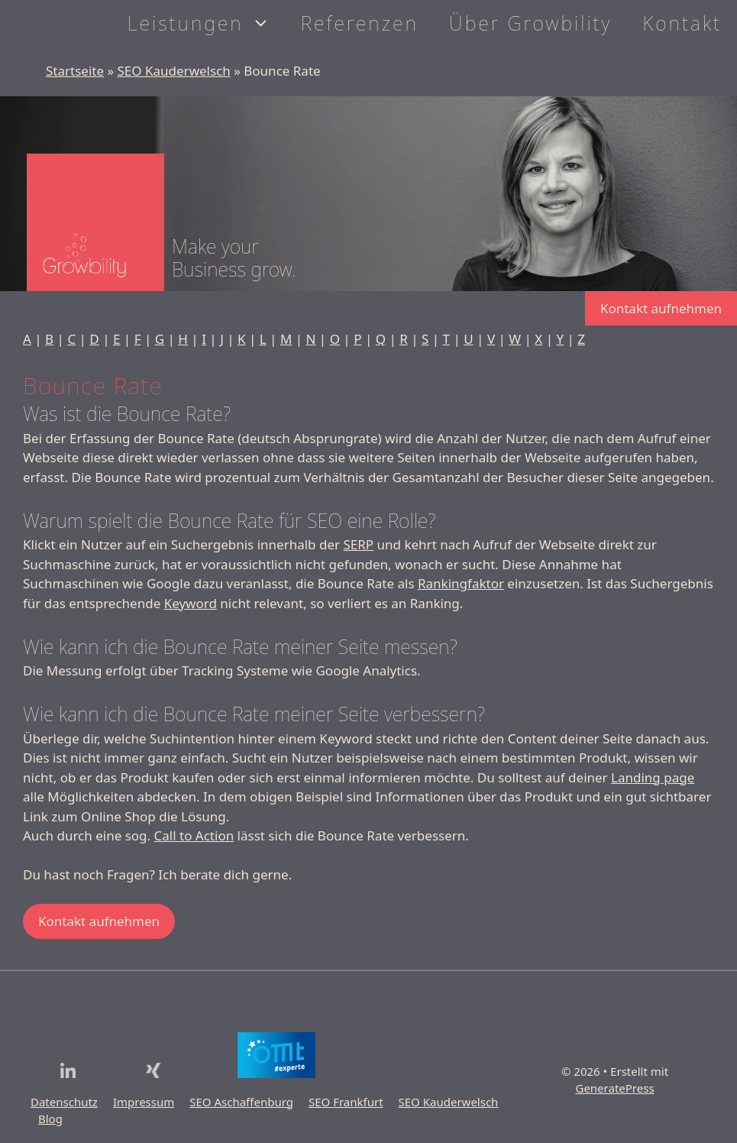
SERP (358, 544)
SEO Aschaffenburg (241, 1101)
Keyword (190, 603)
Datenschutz (64, 1101)
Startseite (75, 70)
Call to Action (194, 835)
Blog (50, 1118)
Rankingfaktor (461, 583)
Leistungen (207, 23)
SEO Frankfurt (346, 1101)
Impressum (143, 1101)
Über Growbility (530, 23)
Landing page (652, 777)
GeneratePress (614, 1088)
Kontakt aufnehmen (661, 308)
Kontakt (682, 23)
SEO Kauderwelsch (174, 70)
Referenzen (360, 23)
